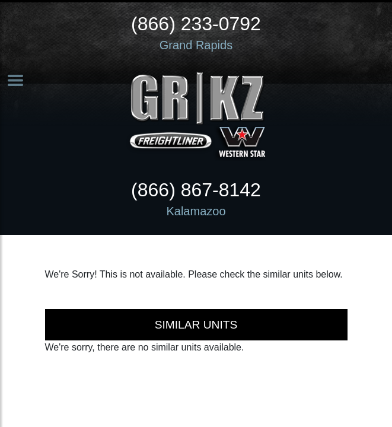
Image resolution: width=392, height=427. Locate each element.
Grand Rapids (196, 45)
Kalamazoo (195, 211)
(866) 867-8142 (196, 189)
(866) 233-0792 (196, 23)
